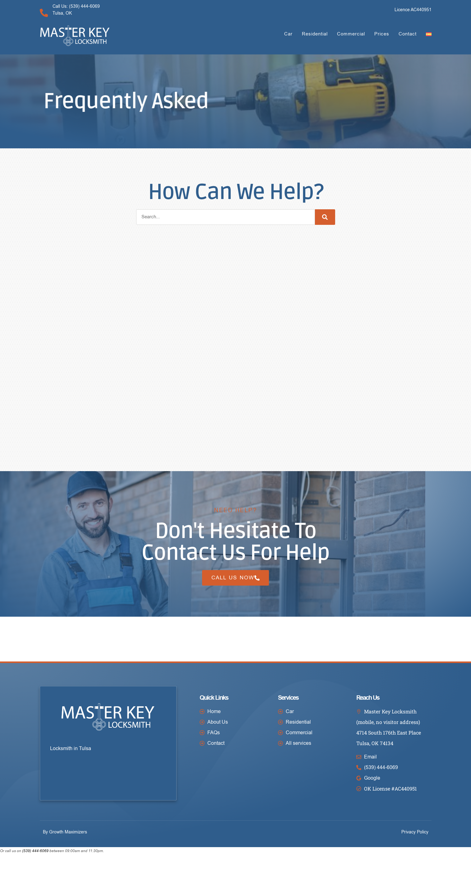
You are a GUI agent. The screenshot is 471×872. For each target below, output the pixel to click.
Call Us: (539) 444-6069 (77, 6)
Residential (315, 34)
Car (288, 34)
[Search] (325, 217)
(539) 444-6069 (35, 863)
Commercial (351, 34)
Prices (381, 34)
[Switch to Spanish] (429, 34)
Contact (408, 34)
